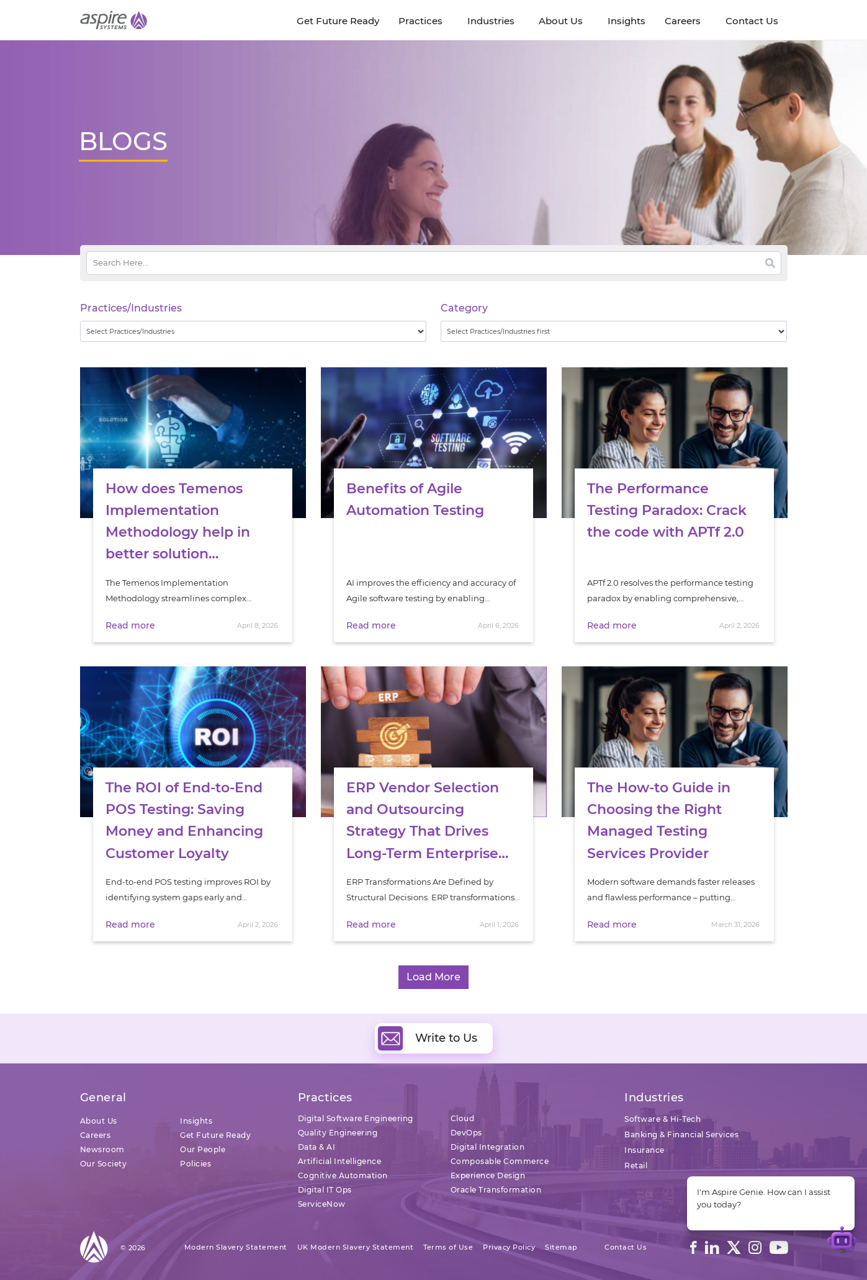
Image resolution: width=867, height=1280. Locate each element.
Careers (95, 1135)
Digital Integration (488, 1147)
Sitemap (561, 1247)
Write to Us (427, 1038)
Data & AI (317, 1147)
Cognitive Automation (343, 1175)
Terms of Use (448, 1247)
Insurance (644, 1150)
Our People (202, 1149)
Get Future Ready (215, 1135)
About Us (98, 1121)
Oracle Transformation (496, 1189)
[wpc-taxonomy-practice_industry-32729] (253, 331)
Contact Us (625, 1247)
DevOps (466, 1132)
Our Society (103, 1163)
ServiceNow (322, 1204)
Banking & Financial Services (681, 1134)
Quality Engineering (338, 1132)
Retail (635, 1165)
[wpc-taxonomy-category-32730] (614, 331)
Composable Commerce (500, 1161)
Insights (196, 1121)
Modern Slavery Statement (235, 1247)
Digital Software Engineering (355, 1118)
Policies (195, 1163)
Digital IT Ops (325, 1189)
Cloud (463, 1118)
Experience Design (488, 1175)
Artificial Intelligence (340, 1161)
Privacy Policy (509, 1247)
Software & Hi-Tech (662, 1119)
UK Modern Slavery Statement (355, 1247)
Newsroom (102, 1149)
